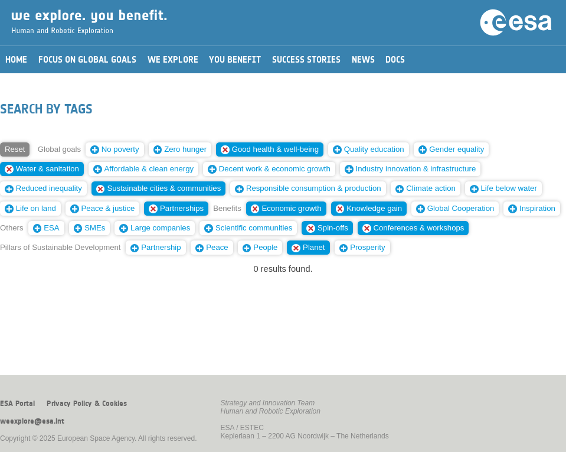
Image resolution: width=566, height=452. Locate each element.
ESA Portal (17, 403)
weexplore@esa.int (32, 421)
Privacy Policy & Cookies (87, 403)
